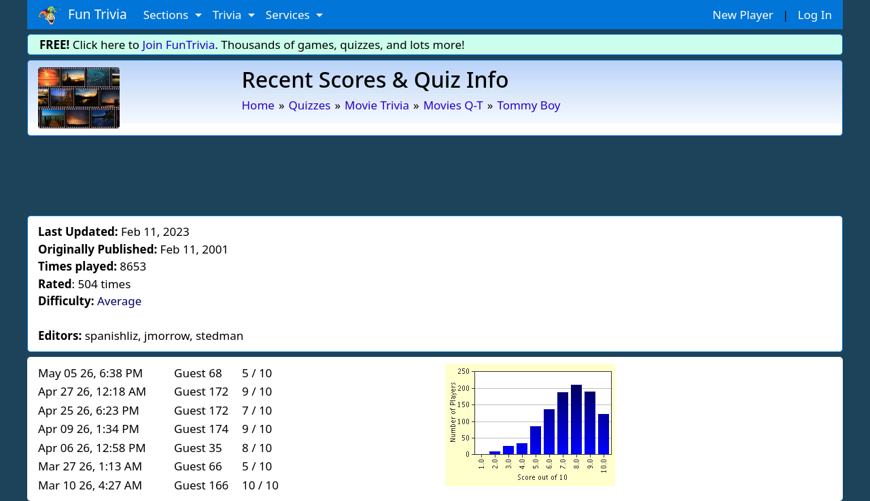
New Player (742, 14)
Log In (815, 14)
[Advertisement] (435, 173)
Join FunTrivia (179, 44)
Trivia (229, 14)
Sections (167, 14)
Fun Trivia (82, 15)
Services (289, 14)
